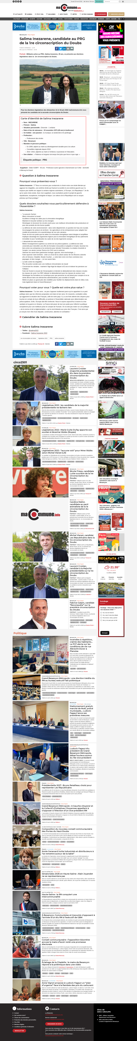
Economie (73, 704)
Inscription (105, 311)
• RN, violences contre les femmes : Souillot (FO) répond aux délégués (110, 89)
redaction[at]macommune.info (54, 1015)
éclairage (57, 973)
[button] (120, 1)
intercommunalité (54, 905)
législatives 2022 (42, 338)
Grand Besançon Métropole (51, 676)
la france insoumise (62, 692)
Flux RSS (17, 1022)
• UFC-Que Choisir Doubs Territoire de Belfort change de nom (110, 84)
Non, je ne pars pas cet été (110, 620)
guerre (58, 995)
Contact (16, 1013)
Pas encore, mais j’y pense (110, 617)
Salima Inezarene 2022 (39, 333)
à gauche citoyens (47, 819)
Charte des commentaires (21, 1017)
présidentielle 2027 (57, 796)
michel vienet (71, 461)
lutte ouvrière (74, 490)
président (63, 841)
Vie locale (87, 704)
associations (70, 967)
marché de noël (86, 733)
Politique (31, 35)
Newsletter (19, 1031)
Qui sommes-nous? (20, 1015)
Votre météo (111, 554)
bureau (44, 841)
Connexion (117, 311)
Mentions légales (19, 1024)
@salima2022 (33, 330)
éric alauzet (75, 418)
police (72, 735)
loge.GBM (73, 668)
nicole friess (81, 490)
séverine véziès (74, 394)
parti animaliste (84, 525)
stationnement (74, 737)
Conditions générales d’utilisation (24, 1026)
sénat (52, 885)
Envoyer (105, 633)
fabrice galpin (89, 620)
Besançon (23, 35)
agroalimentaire (46, 864)
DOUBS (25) (73, 366)
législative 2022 (70, 441)
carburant (52, 995)
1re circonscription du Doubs (28, 338)
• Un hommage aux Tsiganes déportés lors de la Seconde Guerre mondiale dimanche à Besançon (110, 72)
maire (88, 928)
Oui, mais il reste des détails (110, 615)
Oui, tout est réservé (108, 612)
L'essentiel (111, 67)
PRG (51, 338)
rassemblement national (48, 695)
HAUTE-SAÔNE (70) (47, 871)
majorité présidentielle (85, 591)
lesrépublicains (74, 555)
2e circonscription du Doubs (64, 418)
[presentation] (99, 449)
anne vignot (45, 995)
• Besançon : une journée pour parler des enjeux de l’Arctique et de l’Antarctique (111, 78)
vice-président (70, 841)
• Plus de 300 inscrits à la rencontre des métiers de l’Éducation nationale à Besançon (111, 96)
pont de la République (80, 735)
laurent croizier (74, 391)
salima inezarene (59, 338)
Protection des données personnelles (25, 1020)
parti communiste (81, 668)
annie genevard (55, 864)
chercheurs (62, 967)
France (44, 783)
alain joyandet (46, 885)
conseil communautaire (58, 819)
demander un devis (54, 1024)
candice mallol (89, 523)
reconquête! (83, 622)
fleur (72, 733)
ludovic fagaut (72, 692)
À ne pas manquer (111, 438)
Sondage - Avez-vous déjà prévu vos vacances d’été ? (111, 608)
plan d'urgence (73, 995)
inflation (63, 864)
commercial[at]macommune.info (54, 1019)
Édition (71, 10)
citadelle (51, 973)
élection (57, 928)
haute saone (45, 905)
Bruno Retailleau (47, 796)
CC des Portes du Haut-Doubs (51, 827)
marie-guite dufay (80, 441)
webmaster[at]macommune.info (54, 1035)
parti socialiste (90, 692)
